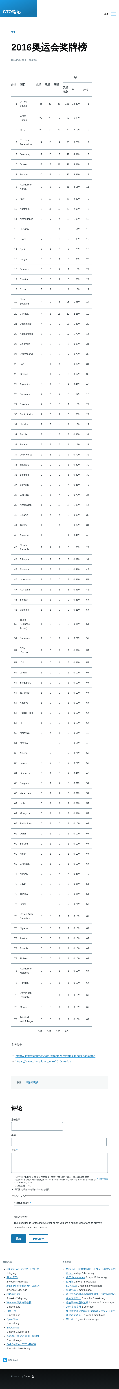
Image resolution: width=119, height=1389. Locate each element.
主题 (13, 1135)
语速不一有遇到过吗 (77, 1302)
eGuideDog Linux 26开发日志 (23, 1269)
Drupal (27, 1376)
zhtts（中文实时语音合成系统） (24, 1285)
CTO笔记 (12, 11)
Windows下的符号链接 (19, 1302)
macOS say (13, 1327)
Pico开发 (11, 1311)
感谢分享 (71, 1290)
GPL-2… (71, 1319)
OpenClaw (12, 1319)
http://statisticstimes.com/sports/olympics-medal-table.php (55, 1056)
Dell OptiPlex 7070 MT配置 (21, 1344)
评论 (13, 1150)
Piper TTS (12, 1277)
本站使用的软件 (21, 1203)
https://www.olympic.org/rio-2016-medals (43, 1061)
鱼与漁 (69, 1281)
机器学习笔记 (14, 1294)
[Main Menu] (109, 14)
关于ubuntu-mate (75, 1277)
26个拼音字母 (73, 1306)
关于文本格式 (102, 1179)
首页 (13, 32)
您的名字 (15, 1119)
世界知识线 (32, 1082)
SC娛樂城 (71, 1285)
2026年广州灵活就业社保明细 (23, 1336)
